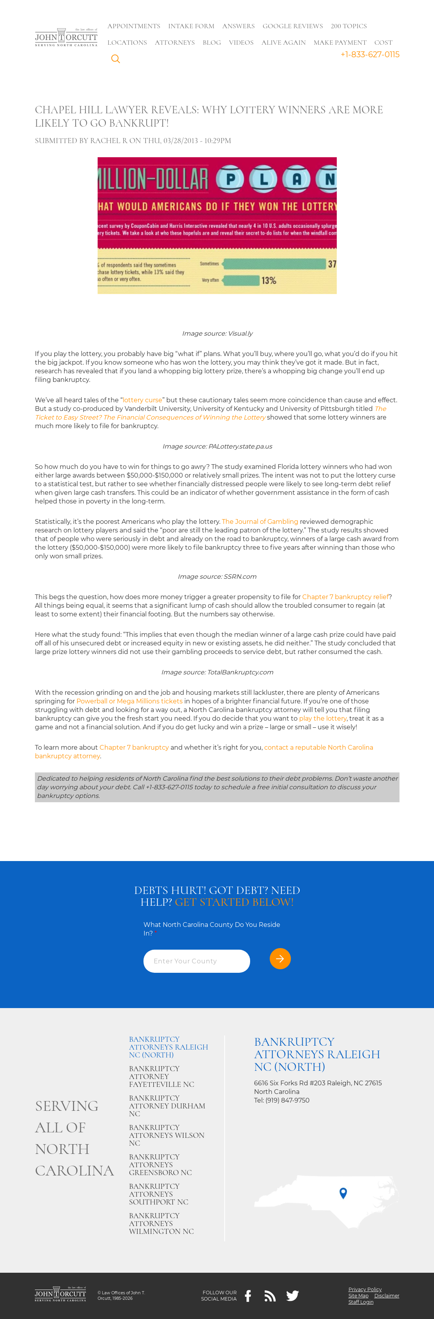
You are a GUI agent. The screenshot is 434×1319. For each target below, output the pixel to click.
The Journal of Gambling (260, 521)
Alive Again (284, 42)
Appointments (134, 26)
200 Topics (349, 26)
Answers (239, 26)
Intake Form (192, 26)
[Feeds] (270, 1296)
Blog (212, 42)
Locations (127, 42)
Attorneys (175, 42)
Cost (384, 42)
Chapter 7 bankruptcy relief (345, 597)
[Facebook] (248, 1296)
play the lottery (323, 718)
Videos (241, 42)
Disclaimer (386, 1296)
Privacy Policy (365, 1289)
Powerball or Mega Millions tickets (129, 701)
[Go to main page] (66, 38)
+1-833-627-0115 (370, 54)
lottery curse (142, 400)
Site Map (359, 1296)
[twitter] (292, 1296)
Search (118, 60)
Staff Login (361, 1302)
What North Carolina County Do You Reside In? (211, 929)
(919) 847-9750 (287, 1100)
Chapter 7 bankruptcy (134, 747)
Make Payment (340, 42)
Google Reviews (293, 26)
